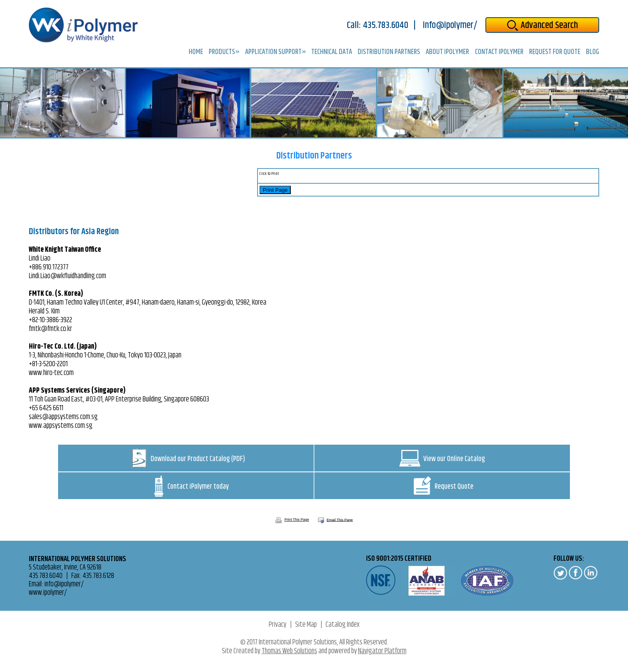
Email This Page (340, 520)
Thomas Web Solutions (289, 651)
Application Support (273, 53)
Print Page (275, 190)
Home (196, 52)
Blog (592, 52)
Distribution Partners (389, 52)
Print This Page (292, 520)
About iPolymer (447, 52)
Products (222, 53)
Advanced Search (542, 25)
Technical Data (331, 52)
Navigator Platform (382, 651)
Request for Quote (554, 52)
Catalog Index (343, 624)
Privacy (277, 624)
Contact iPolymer (499, 52)
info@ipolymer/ (450, 25)
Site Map (306, 624)
